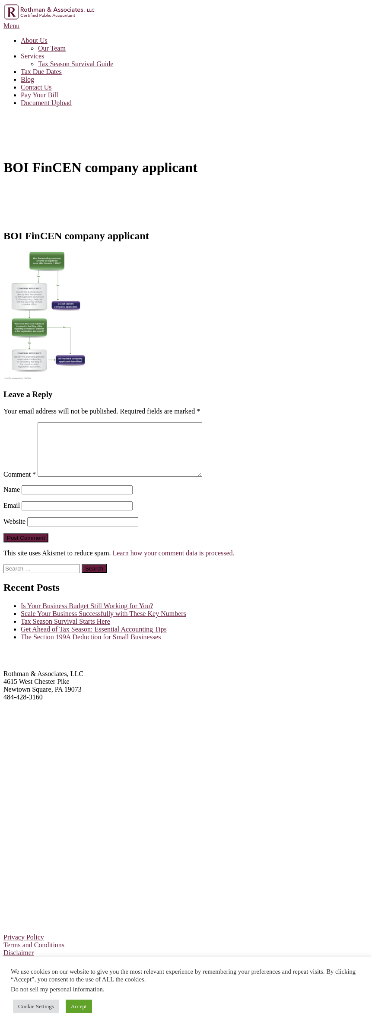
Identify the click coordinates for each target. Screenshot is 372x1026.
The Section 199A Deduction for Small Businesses (91, 647)
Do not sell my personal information (57, 989)
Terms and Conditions (33, 955)
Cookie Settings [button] (36, 1006)
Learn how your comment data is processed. (173, 563)
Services (32, 56)
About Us (34, 40)
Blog (27, 79)
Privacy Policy (23, 947)
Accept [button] (79, 1006)
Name (11, 499)
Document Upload (46, 102)
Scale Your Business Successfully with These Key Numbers (103, 624)
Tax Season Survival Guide (75, 63)
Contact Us (36, 87)
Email (11, 515)
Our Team (52, 48)
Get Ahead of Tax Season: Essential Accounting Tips (94, 639)
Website (14, 531)
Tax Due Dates (41, 71)
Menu (11, 25)
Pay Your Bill (39, 95)
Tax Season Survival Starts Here (65, 631)
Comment (19, 484)
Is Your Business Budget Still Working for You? (87, 616)
